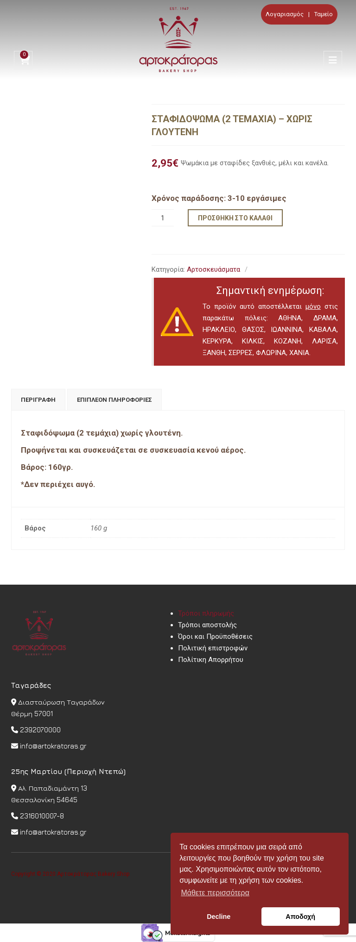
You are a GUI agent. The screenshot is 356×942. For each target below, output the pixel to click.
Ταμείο (323, 14)
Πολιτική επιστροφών (213, 648)
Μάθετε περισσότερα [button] (215, 893)
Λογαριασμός (285, 14)
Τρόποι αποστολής (207, 625)
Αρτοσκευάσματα (213, 269)
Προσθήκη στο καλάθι (235, 218)
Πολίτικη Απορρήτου (210, 659)
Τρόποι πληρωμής (206, 613)
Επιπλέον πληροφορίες (114, 399)
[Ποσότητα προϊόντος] (162, 217)
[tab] (38, 400)
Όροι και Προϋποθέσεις (215, 636)
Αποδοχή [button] (300, 916)
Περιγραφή (38, 399)
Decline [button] (218, 916)
